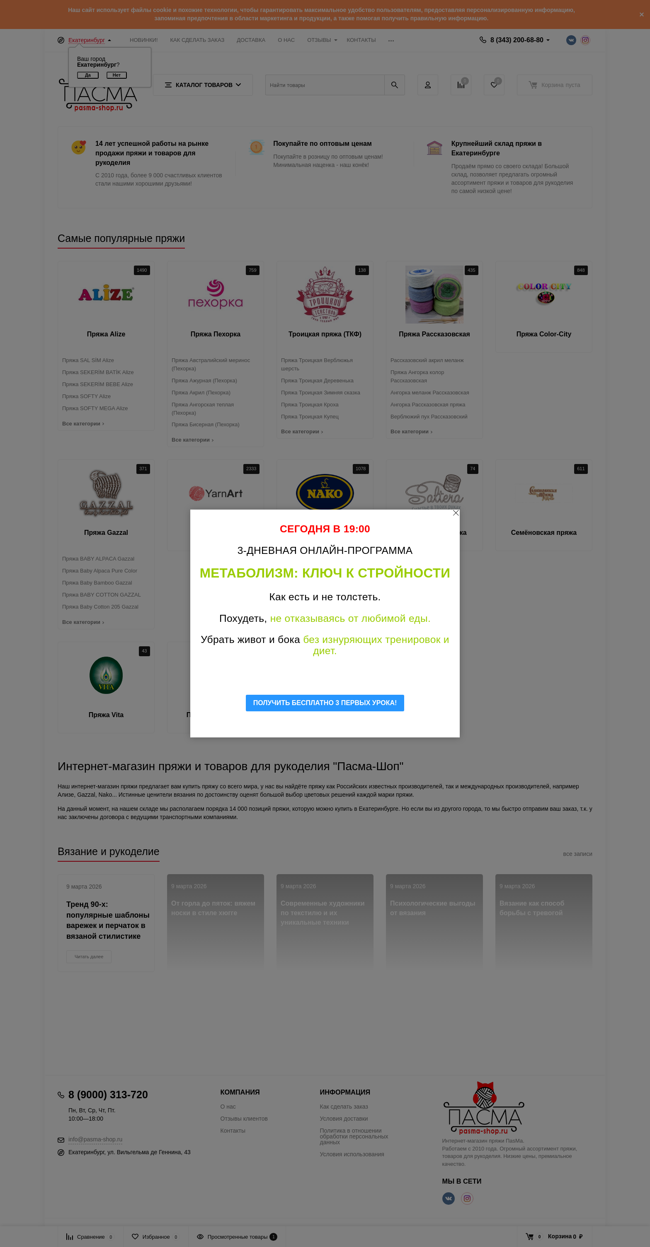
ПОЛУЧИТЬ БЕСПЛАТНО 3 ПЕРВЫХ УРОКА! (325, 702)
